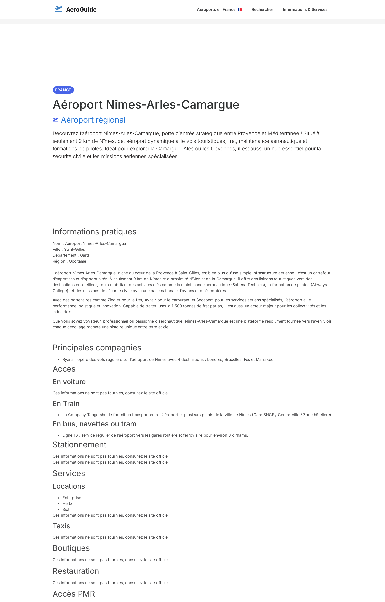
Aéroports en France (219, 9)
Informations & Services (305, 9)
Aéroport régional (93, 120)
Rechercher (262, 9)
